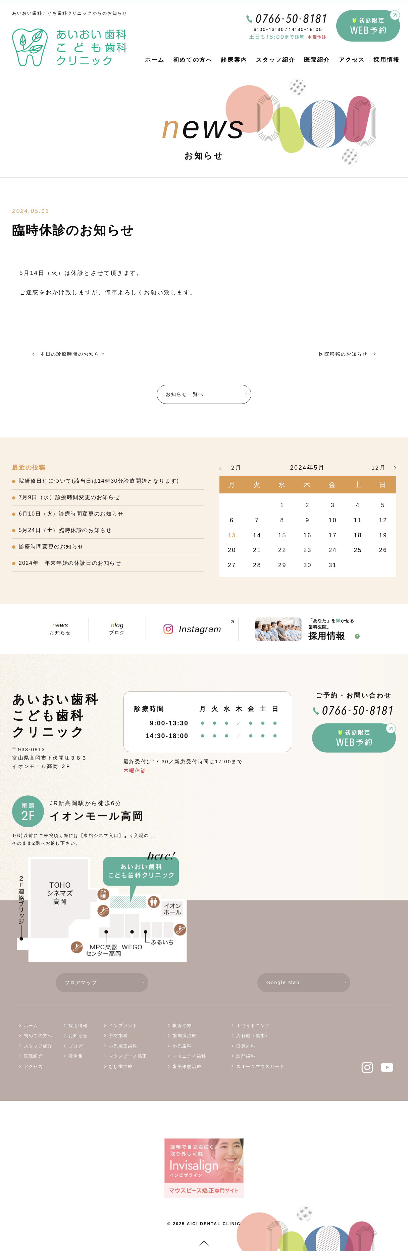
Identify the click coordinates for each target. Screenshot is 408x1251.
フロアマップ (106, 987)
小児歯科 (182, 1051)
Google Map (308, 987)
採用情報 (386, 60)
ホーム (155, 60)
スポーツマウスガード (260, 1071)
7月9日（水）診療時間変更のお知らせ (73, 500)
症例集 (75, 1061)
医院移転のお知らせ (341, 354)
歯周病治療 (184, 1041)
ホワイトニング (253, 1030)
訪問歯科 (245, 1061)
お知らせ (60, 631)
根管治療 (182, 1030)
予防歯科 (118, 1041)
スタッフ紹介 (275, 60)
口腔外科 (245, 1051)
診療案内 (234, 60)
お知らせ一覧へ (208, 395)
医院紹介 (317, 60)
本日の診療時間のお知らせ (75, 354)
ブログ (117, 631)
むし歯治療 (121, 1071)
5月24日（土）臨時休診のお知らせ (68, 535)
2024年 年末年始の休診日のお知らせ (73, 570)
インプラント (123, 1030)
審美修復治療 (186, 1071)
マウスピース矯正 (128, 1061)
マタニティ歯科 (189, 1061)
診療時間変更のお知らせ (53, 552)
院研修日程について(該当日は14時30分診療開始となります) (104, 483)
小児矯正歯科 (123, 1051)
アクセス (352, 60)
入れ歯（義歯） (253, 1041)
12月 (379, 469)
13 (232, 536)
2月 (236, 469)
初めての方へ (192, 60)
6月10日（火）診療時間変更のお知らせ (75, 518)
